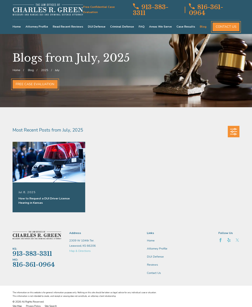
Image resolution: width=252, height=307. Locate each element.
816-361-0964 (206, 9)
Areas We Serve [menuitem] (160, 27)
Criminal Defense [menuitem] (122, 27)
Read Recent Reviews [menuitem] (68, 27)
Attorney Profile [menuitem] (36, 27)
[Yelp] (229, 240)
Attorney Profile (157, 249)
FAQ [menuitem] (142, 27)
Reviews (152, 265)
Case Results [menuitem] (185, 27)
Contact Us (226, 27)
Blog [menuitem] (203, 27)
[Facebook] (220, 240)
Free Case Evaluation (35, 84)
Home (151, 241)
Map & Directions (80, 251)
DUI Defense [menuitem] (96, 27)
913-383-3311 (150, 9)
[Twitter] (237, 240)
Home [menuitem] (17, 27)
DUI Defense (155, 257)
